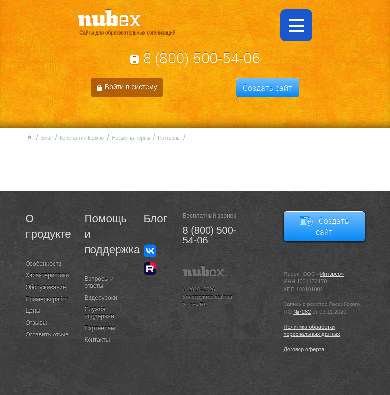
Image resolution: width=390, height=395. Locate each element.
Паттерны (169, 138)
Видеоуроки (101, 297)
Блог (46, 138)
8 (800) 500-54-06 (201, 58)
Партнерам (100, 328)
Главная (29, 137)
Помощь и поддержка (107, 234)
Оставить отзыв (47, 334)
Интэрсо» (332, 274)
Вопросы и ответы (99, 282)
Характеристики (47, 275)
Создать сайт (267, 87)
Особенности (44, 263)
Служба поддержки (99, 313)
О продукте (48, 226)
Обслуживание (46, 287)
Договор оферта (304, 349)
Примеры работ (47, 299)
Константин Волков (82, 138)
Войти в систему (131, 87)
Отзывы (36, 322)
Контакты (97, 339)
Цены (33, 310)
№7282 (302, 312)
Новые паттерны (131, 138)
